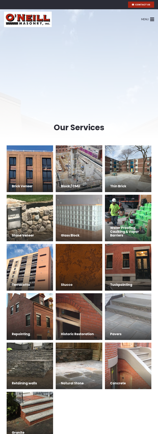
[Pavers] (128, 316)
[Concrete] (128, 366)
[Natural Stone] (79, 366)
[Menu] (147, 19)
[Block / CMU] (79, 168)
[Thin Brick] (128, 168)
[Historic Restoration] (79, 316)
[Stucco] (79, 267)
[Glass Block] (79, 218)
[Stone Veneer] (30, 218)
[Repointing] (30, 316)
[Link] (28, 19)
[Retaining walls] (30, 366)
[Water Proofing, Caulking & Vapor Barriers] (128, 218)
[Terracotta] (30, 267)
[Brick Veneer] (30, 168)
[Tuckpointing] (128, 267)
